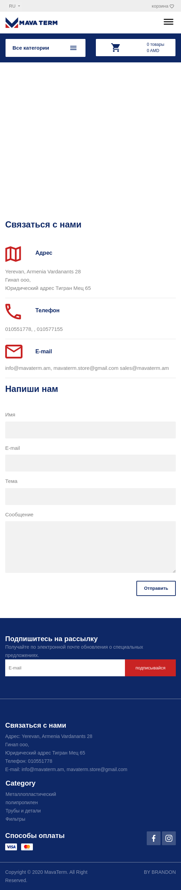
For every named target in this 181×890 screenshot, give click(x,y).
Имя (10, 414)
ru (13, 6)
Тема (11, 481)
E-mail (12, 448)
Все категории (30, 48)
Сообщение (19, 514)
